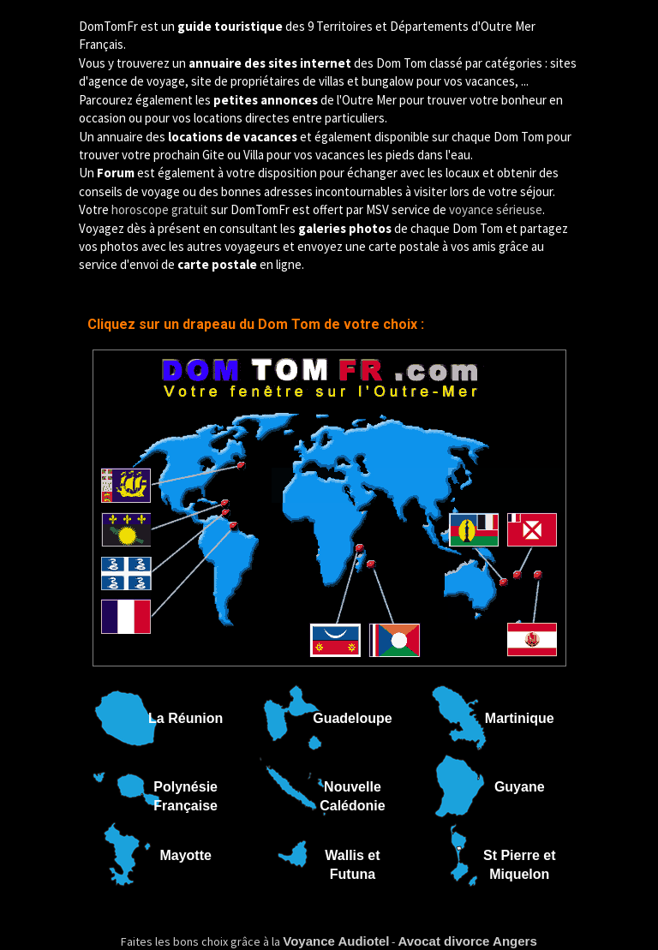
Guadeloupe (352, 718)
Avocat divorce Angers (467, 941)
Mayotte (185, 855)
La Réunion (185, 718)
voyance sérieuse (495, 209)
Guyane (519, 787)
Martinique (519, 718)
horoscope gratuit (159, 209)
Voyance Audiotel (336, 941)
